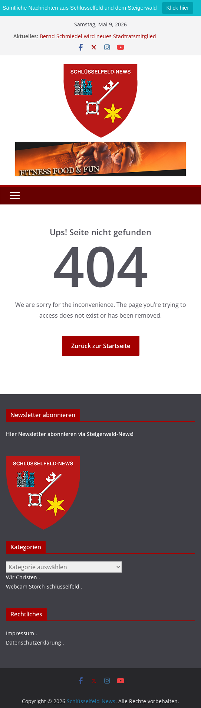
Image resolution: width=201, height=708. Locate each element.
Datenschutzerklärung (33, 642)
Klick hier (178, 7)
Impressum (20, 633)
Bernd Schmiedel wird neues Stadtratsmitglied (98, 36)
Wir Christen (21, 577)
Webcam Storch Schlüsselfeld (42, 586)
